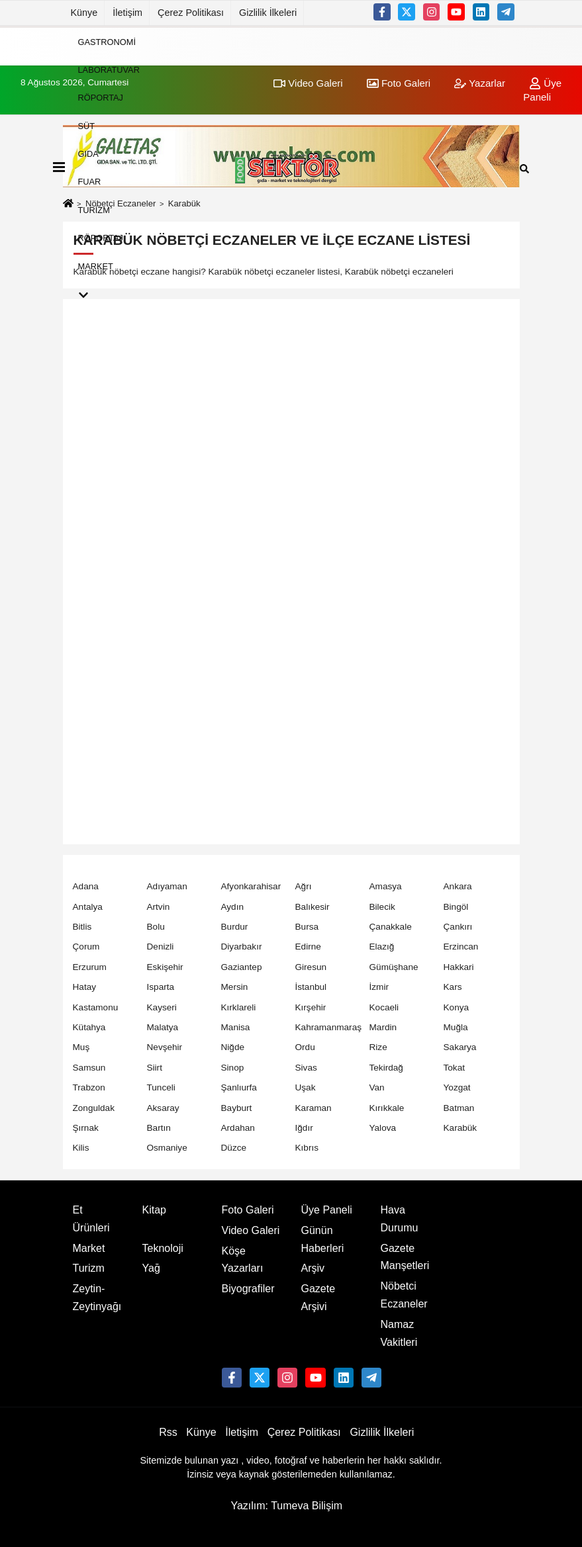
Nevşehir (165, 1047)
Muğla (456, 1027)
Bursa (307, 927)
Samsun (89, 1068)
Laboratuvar (109, 70)
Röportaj (101, 98)
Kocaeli (384, 1007)
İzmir (379, 987)
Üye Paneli (326, 1210)
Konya (456, 1007)
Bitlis (82, 927)
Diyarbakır (241, 946)
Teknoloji (162, 1248)
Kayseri (162, 1007)
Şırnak (86, 1128)
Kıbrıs (307, 1148)
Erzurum (90, 967)
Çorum (86, 946)
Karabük (460, 1128)
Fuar (89, 182)
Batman (459, 1108)
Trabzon (89, 1087)
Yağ (151, 1268)
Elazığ (382, 946)
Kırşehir (310, 1007)
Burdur (234, 927)
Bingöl (456, 907)
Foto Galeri (248, 1210)
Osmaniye (167, 1148)
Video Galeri (251, 1230)
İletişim (127, 12)
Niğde (233, 1047)
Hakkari (459, 967)
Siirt (154, 1068)
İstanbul (311, 987)
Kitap (154, 1210)
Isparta (161, 987)
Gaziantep (241, 967)
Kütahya (89, 1027)
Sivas (306, 1068)
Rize (378, 1047)
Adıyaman (167, 886)
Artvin (158, 907)
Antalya (88, 907)
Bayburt (236, 1108)
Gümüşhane (393, 967)
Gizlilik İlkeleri (268, 12)
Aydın (232, 907)
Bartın (159, 1128)
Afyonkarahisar (251, 886)
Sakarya (460, 1047)
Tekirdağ (386, 1068)
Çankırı (458, 927)
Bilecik (382, 907)
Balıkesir (312, 907)
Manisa (235, 1027)
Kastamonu (96, 1007)
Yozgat (457, 1087)
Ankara (458, 886)
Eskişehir (165, 967)
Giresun (311, 967)
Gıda (88, 154)
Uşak (305, 1087)
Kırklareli (238, 1007)
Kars (453, 987)
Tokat (454, 1068)
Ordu (305, 1047)
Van (377, 1087)
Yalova (383, 1128)
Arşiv (313, 1268)
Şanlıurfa (239, 1087)
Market (95, 266)
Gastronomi (107, 41)
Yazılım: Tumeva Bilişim (286, 1505)
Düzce (234, 1148)
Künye (84, 12)
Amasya (385, 886)
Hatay (85, 987)
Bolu (156, 927)
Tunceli (161, 1087)
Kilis (81, 1148)
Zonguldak (94, 1108)
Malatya (163, 1027)
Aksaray (163, 1108)
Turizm (94, 209)
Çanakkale (390, 927)
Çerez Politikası (191, 12)
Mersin (234, 987)
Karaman (313, 1108)
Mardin (383, 1027)
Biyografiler (248, 1288)
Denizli (160, 946)
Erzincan (461, 946)
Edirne (308, 946)
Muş (81, 1047)
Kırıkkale (387, 1108)
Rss (168, 1432)
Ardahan (238, 1128)
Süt (86, 125)
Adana (86, 886)
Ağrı (303, 886)
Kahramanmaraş (328, 1027)
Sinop (232, 1068)
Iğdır (304, 1128)
